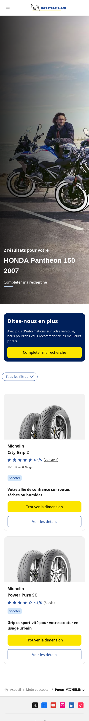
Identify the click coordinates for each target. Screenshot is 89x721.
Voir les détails (44, 521)
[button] (33, 460)
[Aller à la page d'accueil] (48, 8)
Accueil (13, 689)
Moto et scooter (38, 689)
